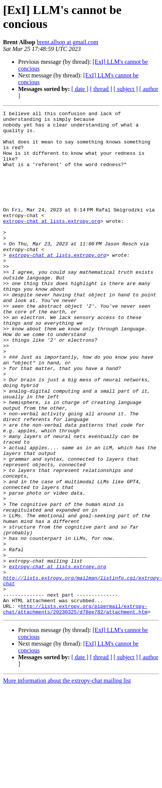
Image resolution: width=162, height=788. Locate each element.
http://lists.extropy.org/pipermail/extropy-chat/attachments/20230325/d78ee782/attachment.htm (75, 709)
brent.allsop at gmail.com (68, 42)
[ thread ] (101, 89)
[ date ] (79, 89)
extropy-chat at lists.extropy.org (51, 243)
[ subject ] (126, 89)
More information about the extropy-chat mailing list (67, 781)
